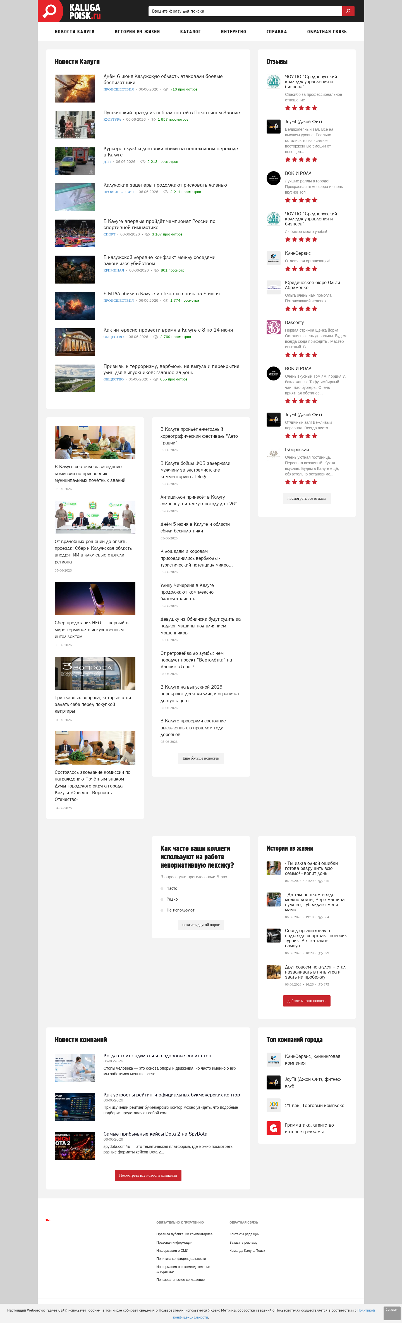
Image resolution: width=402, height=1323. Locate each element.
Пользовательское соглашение (180, 1280)
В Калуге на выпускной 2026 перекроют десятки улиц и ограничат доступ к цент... (200, 693)
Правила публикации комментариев (184, 1234)
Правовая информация (174, 1243)
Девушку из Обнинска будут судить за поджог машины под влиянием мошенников (201, 626)
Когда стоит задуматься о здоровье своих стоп (157, 1055)
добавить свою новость (307, 1001)
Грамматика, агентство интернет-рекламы (309, 1128)
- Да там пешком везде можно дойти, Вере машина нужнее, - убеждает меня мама (314, 902)
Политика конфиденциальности (181, 1259)
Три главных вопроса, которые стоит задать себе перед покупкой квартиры (94, 704)
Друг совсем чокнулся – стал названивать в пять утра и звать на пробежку (315, 971)
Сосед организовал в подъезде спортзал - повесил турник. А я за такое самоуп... (316, 938)
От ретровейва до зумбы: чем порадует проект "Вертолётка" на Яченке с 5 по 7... (196, 660)
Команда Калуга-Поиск (247, 1251)
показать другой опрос (201, 925)
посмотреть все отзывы (307, 498)
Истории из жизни (290, 848)
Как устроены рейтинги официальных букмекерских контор (172, 1095)
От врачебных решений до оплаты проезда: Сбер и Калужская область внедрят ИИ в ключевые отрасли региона (93, 552)
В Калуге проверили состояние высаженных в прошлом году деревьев (193, 727)
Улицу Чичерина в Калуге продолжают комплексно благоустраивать (187, 592)
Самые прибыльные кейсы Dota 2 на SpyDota (155, 1134)
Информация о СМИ (172, 1251)
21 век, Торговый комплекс (314, 1105)
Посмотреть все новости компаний (148, 1175)
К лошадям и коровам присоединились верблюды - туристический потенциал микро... (197, 558)
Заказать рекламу (243, 1243)
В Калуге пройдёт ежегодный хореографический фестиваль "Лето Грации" (199, 436)
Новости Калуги (77, 62)
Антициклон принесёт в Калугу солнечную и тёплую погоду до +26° (199, 500)
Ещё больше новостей (201, 758)
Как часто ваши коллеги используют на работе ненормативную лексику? (197, 857)
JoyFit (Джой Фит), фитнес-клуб (313, 1082)
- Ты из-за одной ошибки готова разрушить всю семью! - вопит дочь (311, 868)
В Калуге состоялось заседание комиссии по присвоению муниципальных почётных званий (90, 473)
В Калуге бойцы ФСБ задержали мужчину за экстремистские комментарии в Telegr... (195, 470)
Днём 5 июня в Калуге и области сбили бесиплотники (195, 527)
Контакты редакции (244, 1234)
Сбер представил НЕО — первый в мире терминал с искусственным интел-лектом (91, 629)
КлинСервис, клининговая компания (312, 1059)
